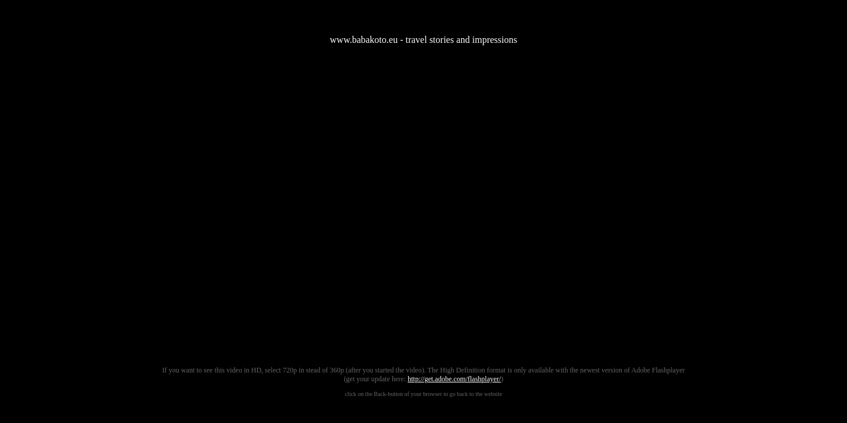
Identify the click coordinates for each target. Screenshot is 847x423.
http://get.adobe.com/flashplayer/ (454, 379)
